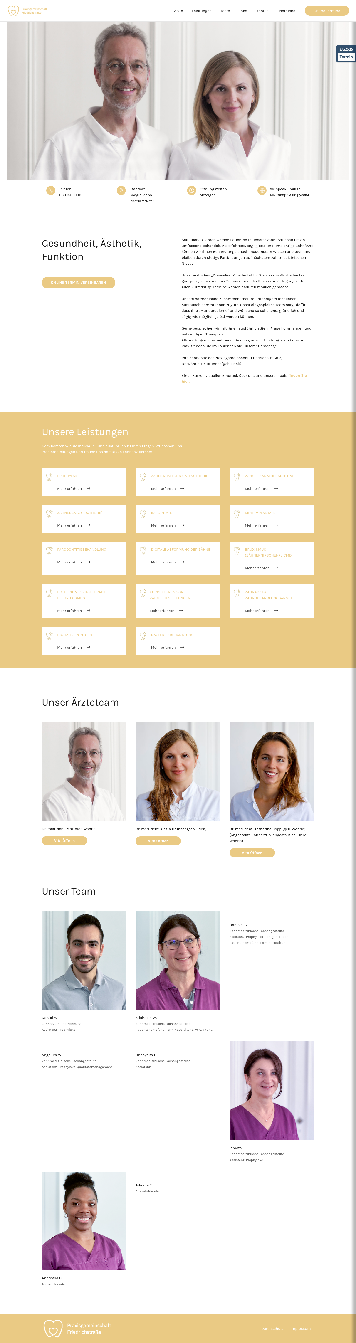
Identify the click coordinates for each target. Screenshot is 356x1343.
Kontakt (263, 10)
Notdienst (288, 10)
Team (225, 10)
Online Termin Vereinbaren (78, 282)
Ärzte (178, 10)
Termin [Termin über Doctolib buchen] (346, 57)
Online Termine (327, 10)
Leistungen (202, 10)
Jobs (243, 10)
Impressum (300, 1328)
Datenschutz (272, 1328)
